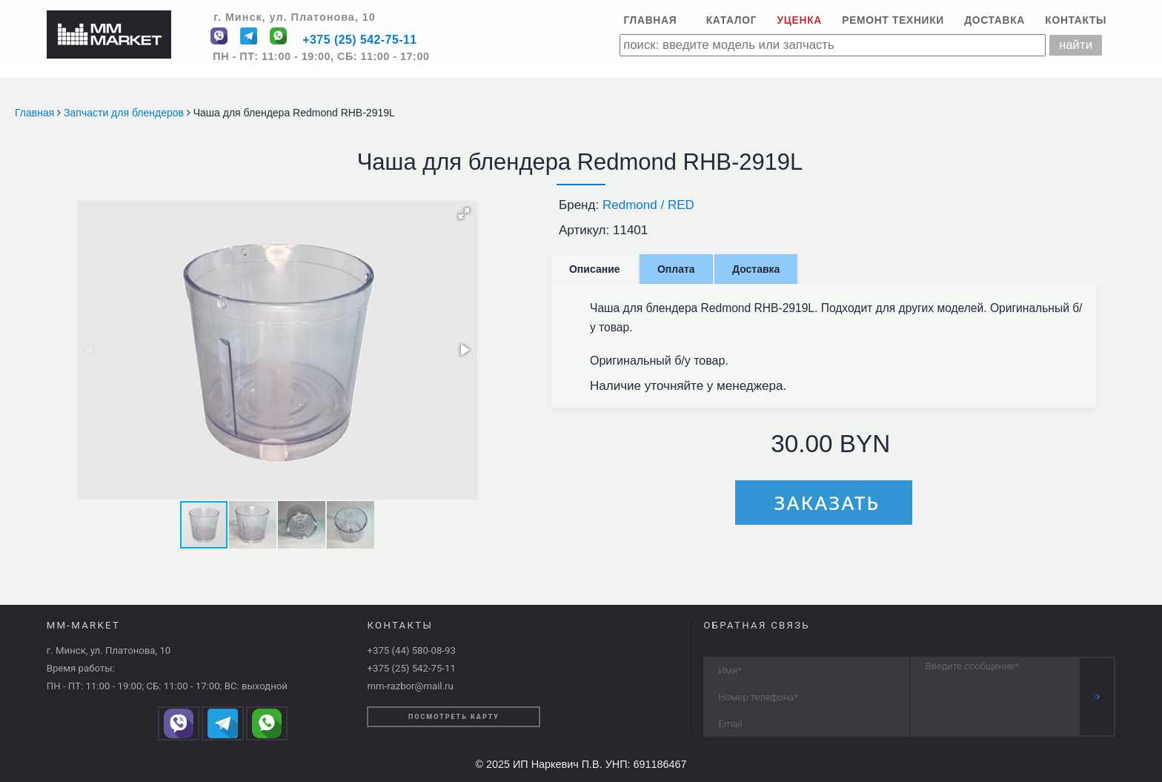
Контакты (1075, 20)
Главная (650, 20)
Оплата (676, 269)
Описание (594, 269)
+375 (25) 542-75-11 (359, 40)
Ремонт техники (893, 20)
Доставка (994, 20)
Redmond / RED (648, 205)
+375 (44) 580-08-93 (411, 650)
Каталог (731, 20)
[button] (464, 213)
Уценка (799, 20)
